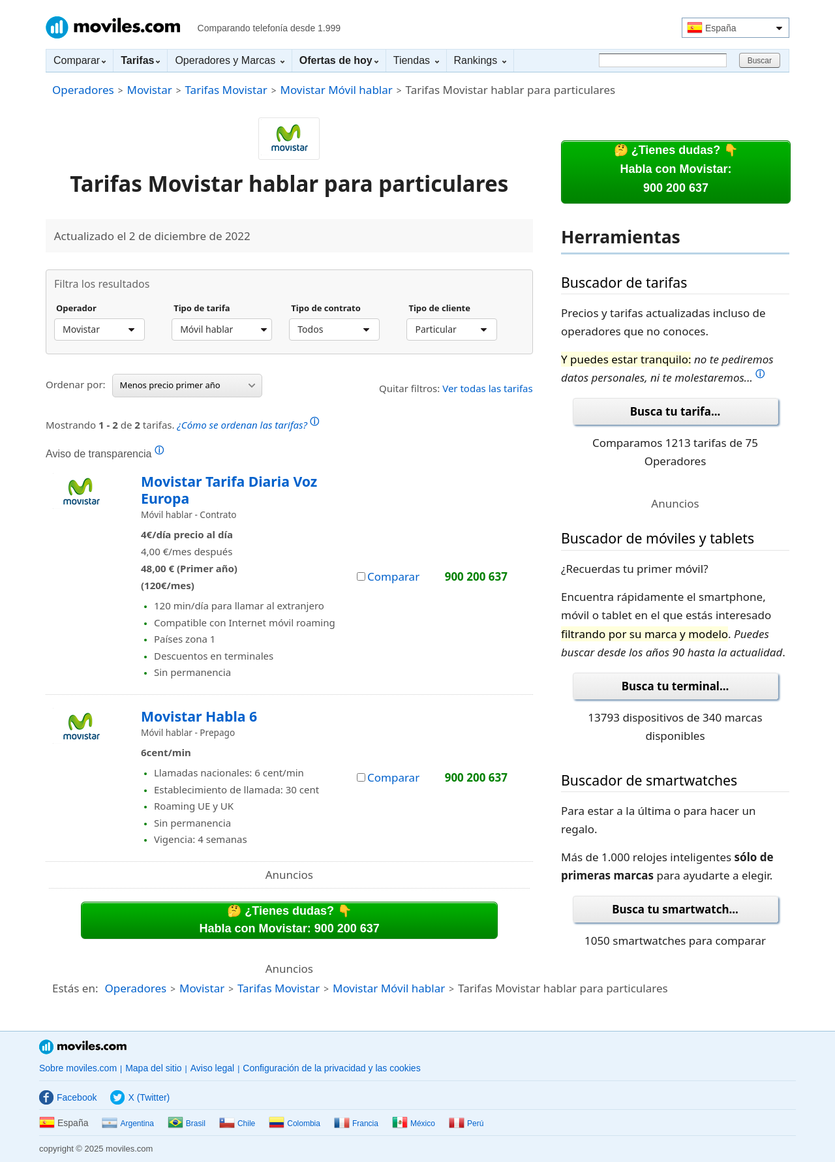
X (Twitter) (140, 1097)
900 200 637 (476, 576)
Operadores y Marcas (229, 60)
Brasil (186, 1123)
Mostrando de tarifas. (182, 423)
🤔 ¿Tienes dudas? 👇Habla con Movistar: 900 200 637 (290, 919)
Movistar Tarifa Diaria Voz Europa (229, 490)
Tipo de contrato (326, 308)
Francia (356, 1123)
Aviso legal (212, 1068)
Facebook (68, 1097)
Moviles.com (113, 27)
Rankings (480, 60)
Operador (76, 308)
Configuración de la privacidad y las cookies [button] (331, 1068)
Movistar (149, 89)
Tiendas (416, 60)
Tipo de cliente (439, 308)
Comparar (79, 60)
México (413, 1123)
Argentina (127, 1123)
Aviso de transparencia (105, 453)
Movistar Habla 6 (199, 716)
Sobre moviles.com (78, 1068)
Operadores (83, 89)
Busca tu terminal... (675, 686)
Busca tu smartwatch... (675, 909)
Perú (466, 1123)
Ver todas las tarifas (487, 388)
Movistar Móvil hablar (337, 89)
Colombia (294, 1123)
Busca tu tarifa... (675, 411)
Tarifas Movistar (226, 89)
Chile (237, 1123)
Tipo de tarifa (202, 308)
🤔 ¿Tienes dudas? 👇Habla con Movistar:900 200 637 (676, 169)
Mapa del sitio (153, 1068)
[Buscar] (663, 60)
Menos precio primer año (187, 385)
